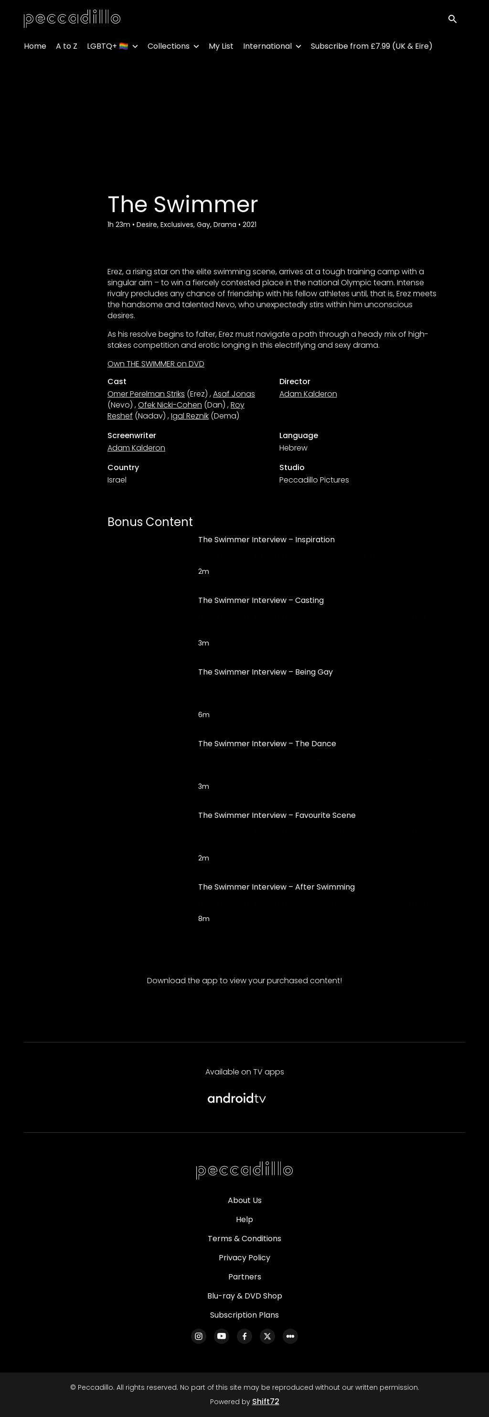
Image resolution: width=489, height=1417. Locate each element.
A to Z (66, 48)
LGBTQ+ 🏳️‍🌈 (107, 48)
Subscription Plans (244, 1315)
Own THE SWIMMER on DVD (155, 363)
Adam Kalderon (308, 393)
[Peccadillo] (244, 1171)
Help (244, 1219)
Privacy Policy (244, 1257)
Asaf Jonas (234, 393)
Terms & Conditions (244, 1238)
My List (221, 48)
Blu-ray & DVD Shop (244, 1295)
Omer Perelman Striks (146, 393)
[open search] (456, 20)
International (267, 48)
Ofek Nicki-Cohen (170, 404)
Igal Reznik (190, 415)
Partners (244, 1276)
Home (35, 48)
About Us (245, 1200)
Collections (169, 48)
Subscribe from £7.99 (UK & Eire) (372, 48)
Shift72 (265, 1401)
